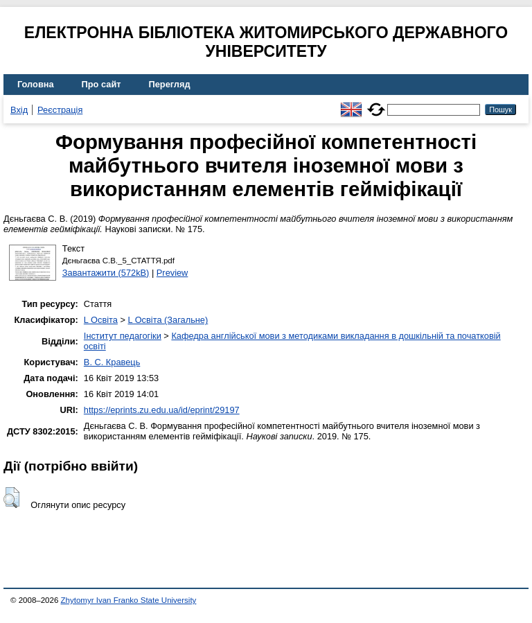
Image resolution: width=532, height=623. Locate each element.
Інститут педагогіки (122, 336)
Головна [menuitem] (35, 84)
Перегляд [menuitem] (169, 84)
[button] (11, 497)
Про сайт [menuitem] (101, 84)
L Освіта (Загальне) (167, 320)
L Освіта (101, 320)
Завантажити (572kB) (106, 272)
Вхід (19, 110)
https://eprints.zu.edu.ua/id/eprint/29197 (162, 410)
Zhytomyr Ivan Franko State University (129, 600)
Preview (172, 272)
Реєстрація (59, 110)
